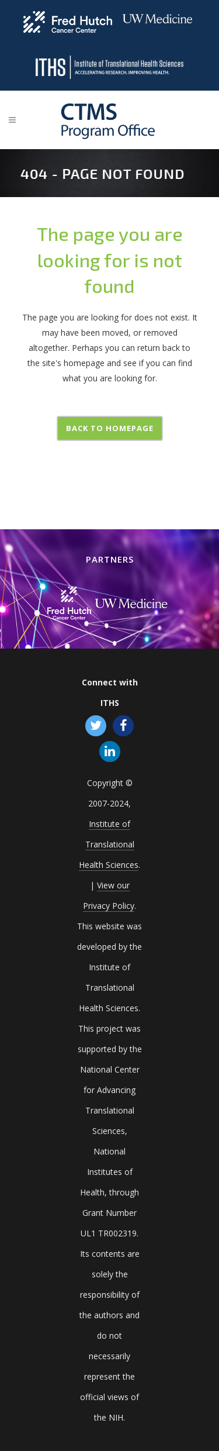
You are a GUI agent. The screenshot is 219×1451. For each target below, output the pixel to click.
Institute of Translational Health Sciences (108, 844)
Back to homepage (110, 428)
